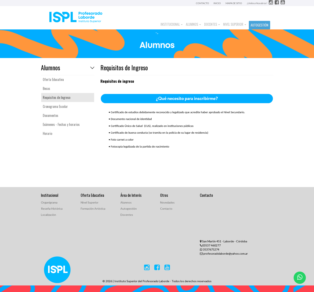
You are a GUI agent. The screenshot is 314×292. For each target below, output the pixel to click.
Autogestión (128, 208)
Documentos (50, 115)
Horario (47, 133)
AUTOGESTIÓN (259, 25)
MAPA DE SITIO (234, 3)
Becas (46, 88)
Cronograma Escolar (55, 106)
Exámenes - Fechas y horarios (61, 124)
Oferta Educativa (53, 79)
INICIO (217, 3)
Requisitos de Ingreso (56, 97)
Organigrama (49, 202)
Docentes (212, 24)
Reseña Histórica (52, 208)
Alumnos (193, 24)
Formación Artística (93, 208)
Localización (48, 214)
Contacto (166, 208)
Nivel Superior (234, 24)
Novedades (167, 202)
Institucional (172, 24)
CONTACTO (202, 3)
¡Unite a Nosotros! (257, 3)
